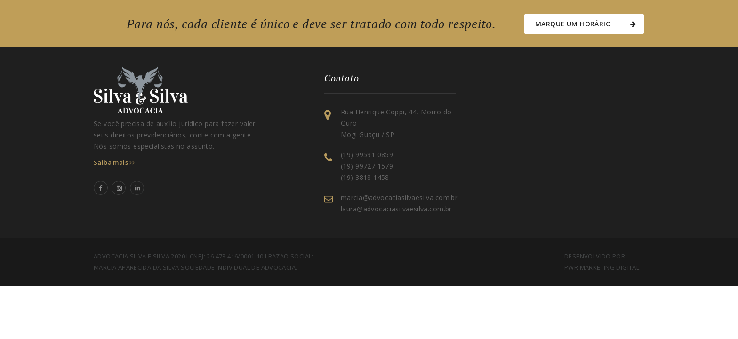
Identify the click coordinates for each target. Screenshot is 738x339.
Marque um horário (585, 24)
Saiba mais (114, 162)
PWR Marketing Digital (601, 267)
